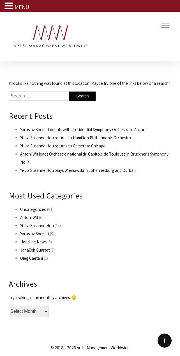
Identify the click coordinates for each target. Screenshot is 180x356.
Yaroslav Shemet (34, 233)
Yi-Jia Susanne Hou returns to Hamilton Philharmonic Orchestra (75, 137)
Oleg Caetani (31, 258)
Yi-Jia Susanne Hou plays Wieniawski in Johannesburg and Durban (78, 170)
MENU (22, 7)
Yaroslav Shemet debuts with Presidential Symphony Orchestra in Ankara (83, 129)
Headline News (33, 242)
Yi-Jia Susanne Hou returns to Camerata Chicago (63, 146)
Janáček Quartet (35, 250)
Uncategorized (33, 209)
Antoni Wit (29, 217)
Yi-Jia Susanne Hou (37, 225)
